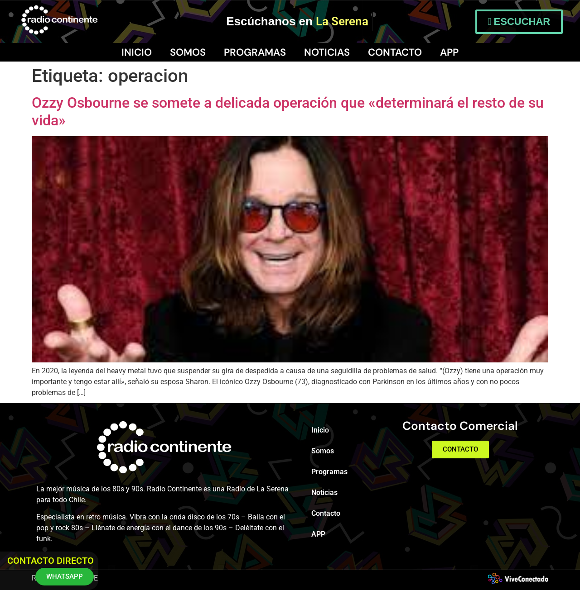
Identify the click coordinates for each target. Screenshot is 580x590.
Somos (188, 52)
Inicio (136, 52)
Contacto (395, 52)
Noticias (327, 52)
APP (449, 52)
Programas (255, 52)
